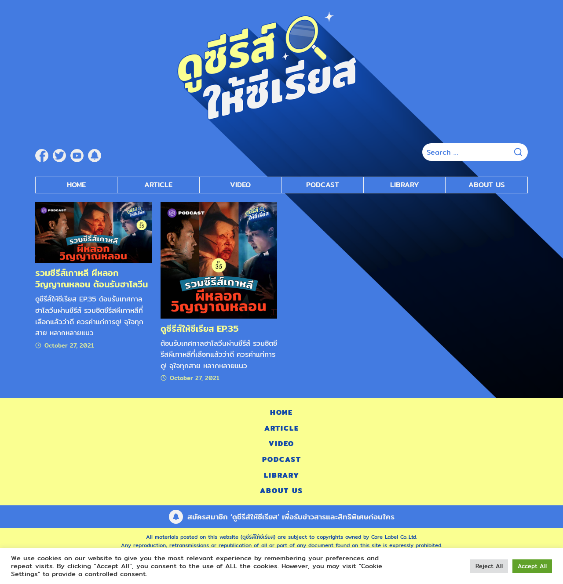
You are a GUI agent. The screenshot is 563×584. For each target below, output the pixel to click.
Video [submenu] (240, 184)
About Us (486, 184)
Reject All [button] (489, 566)
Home (76, 184)
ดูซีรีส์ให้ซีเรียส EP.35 (200, 328)
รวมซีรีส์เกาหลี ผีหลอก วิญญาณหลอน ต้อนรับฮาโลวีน (91, 278)
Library (404, 184)
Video (281, 443)
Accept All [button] (532, 566)
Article (158, 184)
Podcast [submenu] (322, 184)
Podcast (281, 459)
